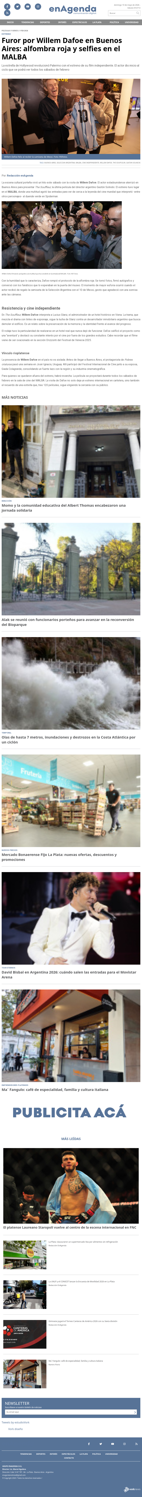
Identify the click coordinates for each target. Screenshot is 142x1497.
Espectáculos (79, 22)
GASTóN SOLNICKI (133, 163)
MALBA (78, 163)
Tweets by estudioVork (15, 1422)
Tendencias (27, 22)
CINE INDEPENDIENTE (90, 163)
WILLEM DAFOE (106, 163)
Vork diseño (15, 1429)
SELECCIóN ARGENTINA (66, 163)
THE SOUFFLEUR (119, 163)
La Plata (96, 22)
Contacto (69, 1458)
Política (114, 22)
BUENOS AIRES (50, 163)
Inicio (10, 22)
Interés (62, 22)
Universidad (132, 22)
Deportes (45, 22)
